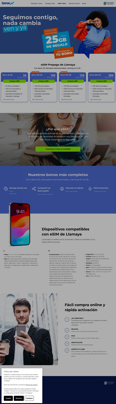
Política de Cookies (31, 385)
